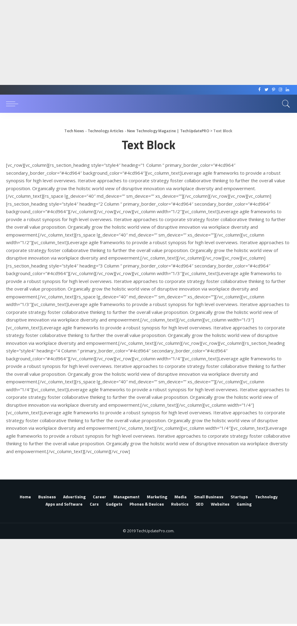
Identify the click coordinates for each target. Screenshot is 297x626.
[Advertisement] (146, 42)
